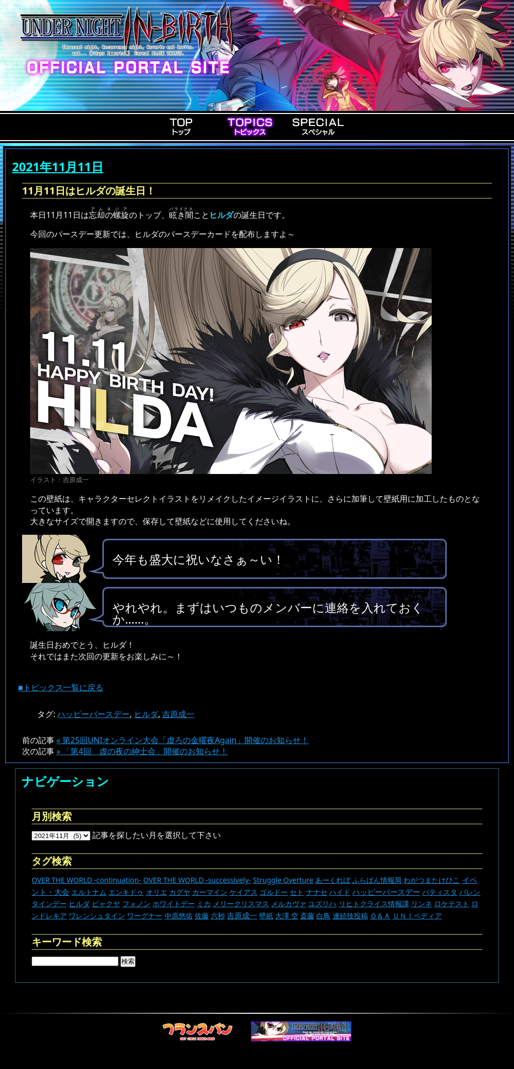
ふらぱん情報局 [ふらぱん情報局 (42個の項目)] (377, 880)
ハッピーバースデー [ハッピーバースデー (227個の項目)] (386, 892)
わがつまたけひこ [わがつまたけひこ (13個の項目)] (432, 880)
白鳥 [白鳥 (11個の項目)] (323, 915)
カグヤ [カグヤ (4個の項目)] (179, 892)
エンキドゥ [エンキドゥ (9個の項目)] (126, 892)
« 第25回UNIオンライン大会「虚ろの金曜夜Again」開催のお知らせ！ (182, 740)
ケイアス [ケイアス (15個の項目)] (243, 892)
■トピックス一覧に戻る (60, 687)
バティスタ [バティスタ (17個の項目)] (439, 892)
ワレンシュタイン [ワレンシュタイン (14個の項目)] (97, 915)
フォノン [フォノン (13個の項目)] (136, 903)
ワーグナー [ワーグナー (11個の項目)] (144, 915)
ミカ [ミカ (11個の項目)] (204, 903)
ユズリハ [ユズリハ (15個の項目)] (322, 903)
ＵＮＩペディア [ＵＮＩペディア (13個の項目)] (417, 915)
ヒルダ (146, 714)
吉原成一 (178, 714)
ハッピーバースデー (93, 714)
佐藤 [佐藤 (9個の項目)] (202, 915)
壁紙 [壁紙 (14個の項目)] (266, 915)
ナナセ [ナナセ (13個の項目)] (316, 892)
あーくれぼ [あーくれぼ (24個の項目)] (332, 880)
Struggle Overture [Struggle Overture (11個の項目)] (283, 880)
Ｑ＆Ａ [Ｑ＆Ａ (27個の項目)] (380, 915)
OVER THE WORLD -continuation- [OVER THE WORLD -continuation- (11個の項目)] (86, 880)
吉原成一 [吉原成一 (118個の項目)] (242, 915)
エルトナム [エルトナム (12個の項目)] (88, 892)
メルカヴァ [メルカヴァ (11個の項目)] (288, 903)
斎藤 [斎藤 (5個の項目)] (307, 915)
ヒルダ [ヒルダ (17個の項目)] (79, 903)
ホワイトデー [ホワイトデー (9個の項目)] (174, 903)
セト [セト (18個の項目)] (297, 892)
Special (318, 126)
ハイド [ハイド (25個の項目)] (339, 892)
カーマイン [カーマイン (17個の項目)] (209, 892)
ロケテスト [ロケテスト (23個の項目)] (451, 903)
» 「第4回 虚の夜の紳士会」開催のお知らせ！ (141, 751)
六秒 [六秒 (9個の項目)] (218, 915)
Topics (250, 126)
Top (182, 126)
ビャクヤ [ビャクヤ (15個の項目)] (106, 903)
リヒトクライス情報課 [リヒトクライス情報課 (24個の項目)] (374, 903)
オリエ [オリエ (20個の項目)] (156, 892)
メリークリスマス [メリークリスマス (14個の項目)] (241, 903)
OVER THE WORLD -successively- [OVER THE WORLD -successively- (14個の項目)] (197, 880)
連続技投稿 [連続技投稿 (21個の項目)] (350, 915)
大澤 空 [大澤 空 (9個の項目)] (286, 915)
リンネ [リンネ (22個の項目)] (421, 903)
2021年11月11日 (57, 166)
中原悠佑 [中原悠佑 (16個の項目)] (179, 915)
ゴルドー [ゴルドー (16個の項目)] (274, 892)
